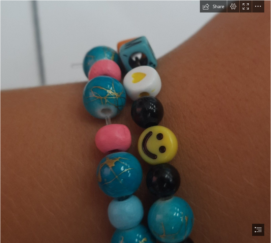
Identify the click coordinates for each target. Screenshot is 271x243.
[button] (213, 6)
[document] (135, 121)
